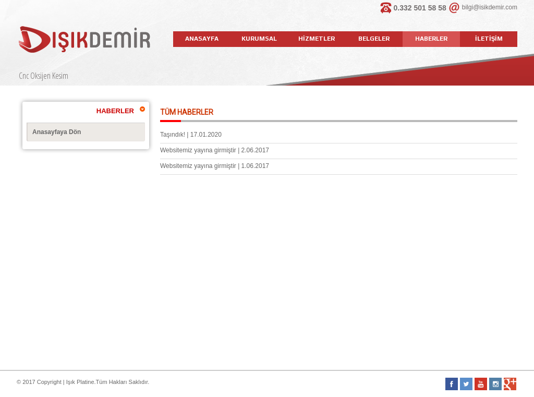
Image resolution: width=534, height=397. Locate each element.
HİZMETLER (316, 38)
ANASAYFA (202, 38)
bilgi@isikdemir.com (489, 7)
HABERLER (431, 38)
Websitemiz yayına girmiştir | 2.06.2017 (214, 150)
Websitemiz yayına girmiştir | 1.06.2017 (214, 166)
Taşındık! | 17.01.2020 (191, 134)
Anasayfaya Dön (56, 132)
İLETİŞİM (489, 38)
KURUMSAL (259, 38)
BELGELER (374, 38)
